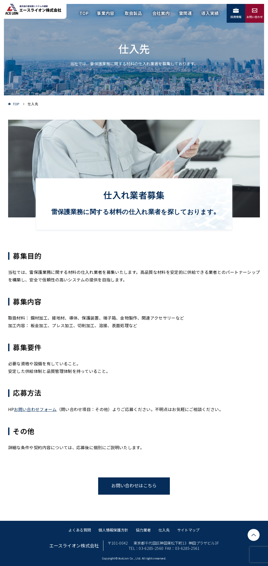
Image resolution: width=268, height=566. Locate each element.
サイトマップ (188, 530)
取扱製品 (133, 13)
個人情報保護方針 (113, 530)
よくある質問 (79, 530)
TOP (84, 13)
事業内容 (105, 13)
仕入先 (164, 530)
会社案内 (161, 13)
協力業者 (143, 530)
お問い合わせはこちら (134, 485)
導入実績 (210, 13)
